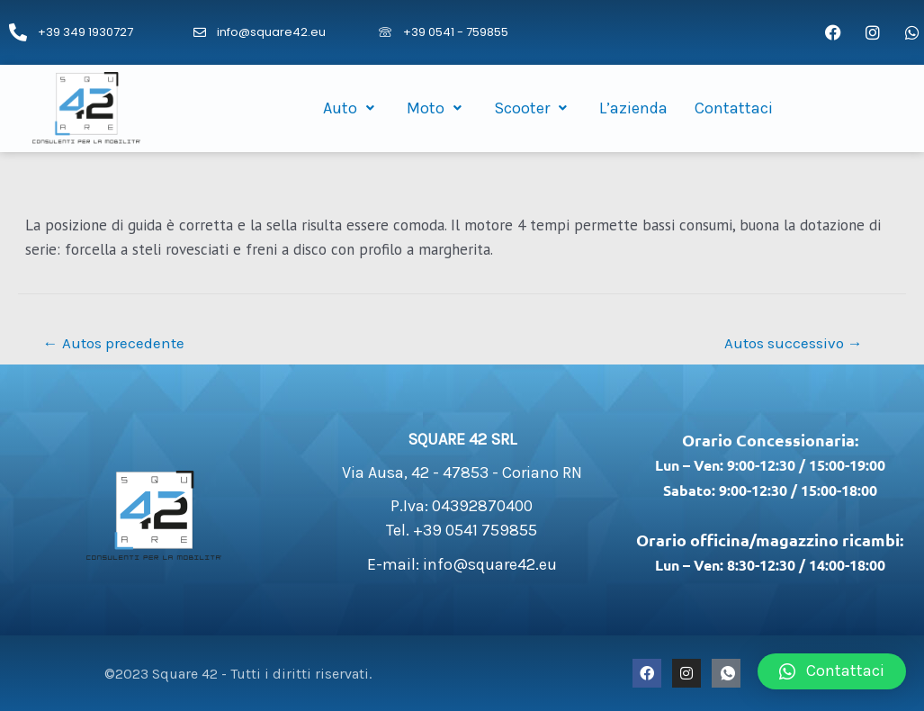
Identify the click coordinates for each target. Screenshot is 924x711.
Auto (351, 108)
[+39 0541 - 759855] (385, 32)
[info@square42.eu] (199, 32)
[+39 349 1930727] (18, 32)
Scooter (533, 108)
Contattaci (734, 108)
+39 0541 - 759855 (455, 31)
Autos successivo (793, 343)
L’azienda (633, 108)
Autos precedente (113, 343)
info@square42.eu (271, 31)
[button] (832, 671)
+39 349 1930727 (85, 31)
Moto (437, 108)
